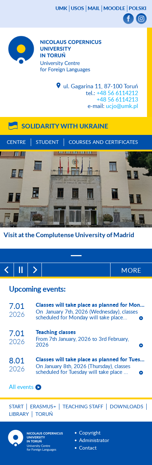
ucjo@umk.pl (122, 106)
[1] (76, 256)
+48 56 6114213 (117, 100)
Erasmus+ (43, 406)
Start (16, 406)
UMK (61, 8)
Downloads (126, 406)
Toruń (44, 414)
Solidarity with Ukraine (64, 126)
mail (94, 8)
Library (19, 414)
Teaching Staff (83, 406)
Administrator (94, 440)
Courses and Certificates (103, 142)
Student (47, 142)
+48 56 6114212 (117, 93)
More (131, 271)
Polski (137, 8)
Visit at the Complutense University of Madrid (69, 235)
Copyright (89, 433)
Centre (16, 142)
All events (21, 387)
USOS (77, 8)
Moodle (114, 8)
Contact (88, 448)
